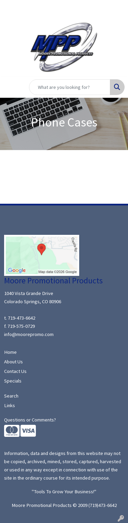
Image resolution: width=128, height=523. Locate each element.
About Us (13, 362)
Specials (13, 381)
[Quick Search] (69, 87)
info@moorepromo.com (29, 334)
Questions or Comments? (30, 420)
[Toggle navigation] (10, 87)
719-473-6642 (21, 318)
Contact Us (15, 371)
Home (10, 352)
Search (11, 396)
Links (9, 405)
